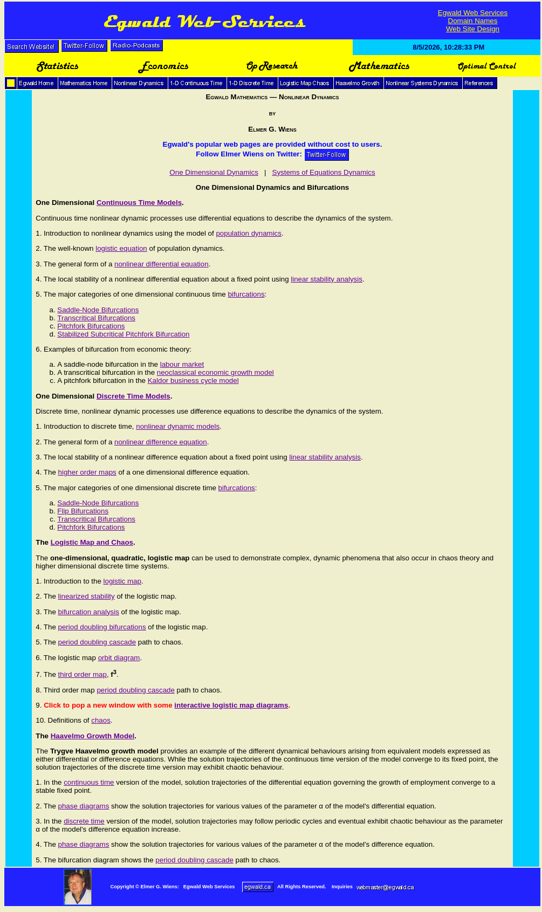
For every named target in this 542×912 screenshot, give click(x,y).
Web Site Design (472, 29)
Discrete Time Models (133, 396)
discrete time (84, 821)
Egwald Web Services (472, 13)
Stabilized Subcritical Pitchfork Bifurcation (123, 334)
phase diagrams (83, 806)
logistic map (122, 581)
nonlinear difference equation (160, 442)
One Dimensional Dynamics (213, 172)
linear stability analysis (326, 279)
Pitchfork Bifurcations (91, 326)
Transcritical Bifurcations (96, 318)
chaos (101, 720)
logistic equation (121, 248)
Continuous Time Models (139, 202)
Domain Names (473, 21)
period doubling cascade (97, 642)
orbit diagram (119, 658)
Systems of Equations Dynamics (323, 172)
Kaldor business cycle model (193, 380)
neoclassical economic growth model (215, 372)
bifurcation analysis (88, 612)
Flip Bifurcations (82, 511)
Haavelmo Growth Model (93, 736)
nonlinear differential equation (161, 264)
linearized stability (86, 596)
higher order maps (87, 472)
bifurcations (246, 294)
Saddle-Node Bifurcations (98, 310)
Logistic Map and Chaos (92, 542)
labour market (182, 364)
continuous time (89, 782)
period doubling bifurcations (102, 627)
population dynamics (249, 233)
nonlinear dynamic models (177, 426)
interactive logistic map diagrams (231, 705)
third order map (82, 674)
